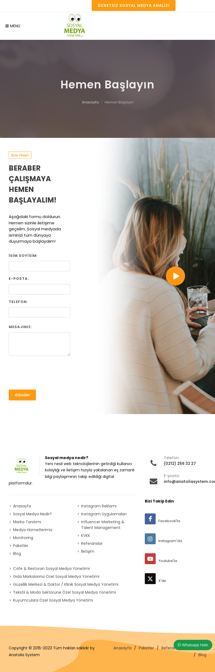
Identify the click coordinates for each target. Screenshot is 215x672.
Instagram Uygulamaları (104, 514)
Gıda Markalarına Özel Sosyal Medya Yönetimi (56, 576)
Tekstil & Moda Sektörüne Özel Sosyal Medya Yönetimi (64, 592)
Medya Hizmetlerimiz (33, 530)
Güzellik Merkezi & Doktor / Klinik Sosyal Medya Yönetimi (65, 584)
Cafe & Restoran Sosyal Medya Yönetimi (51, 568)
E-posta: (19, 278)
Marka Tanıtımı (27, 522)
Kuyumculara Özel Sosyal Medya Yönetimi (53, 600)
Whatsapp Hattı (193, 645)
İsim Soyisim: (23, 255)
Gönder (22, 395)
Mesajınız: (20, 326)
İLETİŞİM (73, 6)
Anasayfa (90, 102)
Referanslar (92, 543)
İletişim (87, 551)
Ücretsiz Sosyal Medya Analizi (134, 5)
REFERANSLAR (47, 6)
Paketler (20, 545)
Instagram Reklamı (98, 506)
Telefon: (18, 301)
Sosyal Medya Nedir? (32, 514)
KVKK (85, 535)
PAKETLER (20, 6)
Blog (17, 553)
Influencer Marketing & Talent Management (102, 524)
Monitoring (23, 537)
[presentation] (50, 373)
